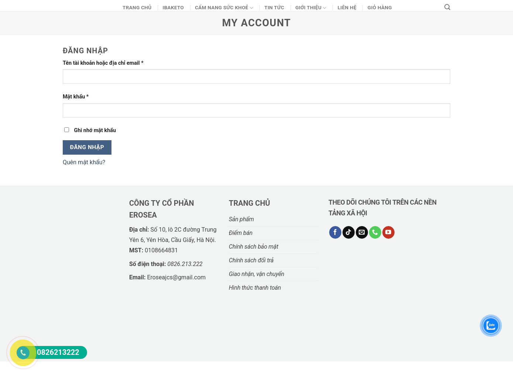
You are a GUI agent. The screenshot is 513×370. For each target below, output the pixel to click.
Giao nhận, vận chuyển (256, 274)
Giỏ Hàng (380, 7)
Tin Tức (274, 7)
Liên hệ (347, 7)
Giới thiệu (311, 7)
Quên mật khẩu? (84, 162)
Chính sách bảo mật (253, 246)
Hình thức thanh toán (255, 287)
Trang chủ (137, 7)
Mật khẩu (76, 97)
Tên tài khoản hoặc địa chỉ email (103, 63)
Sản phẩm (241, 219)
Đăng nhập (87, 147)
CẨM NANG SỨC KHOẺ (224, 7)
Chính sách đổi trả (251, 260)
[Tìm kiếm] (447, 7)
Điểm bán (240, 232)
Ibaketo (173, 7)
